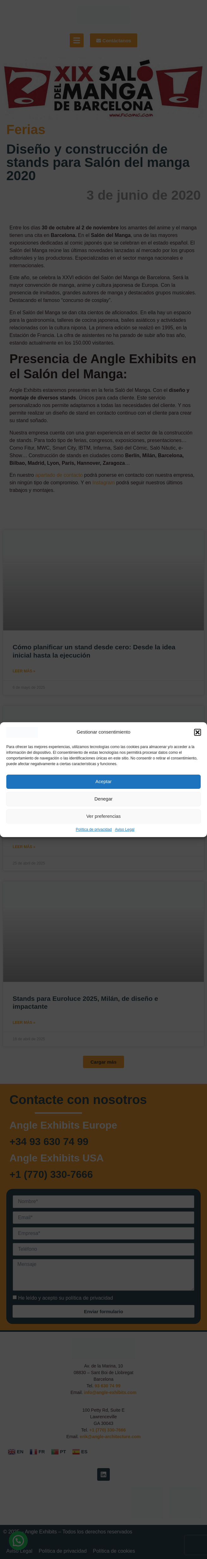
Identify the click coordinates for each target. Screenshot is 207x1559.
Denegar (103, 798)
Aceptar (103, 781)
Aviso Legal (124, 829)
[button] (197, 732)
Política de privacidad (94, 829)
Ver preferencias (103, 816)
